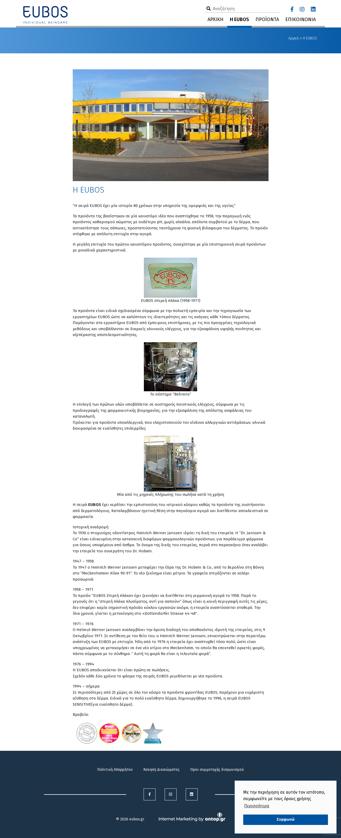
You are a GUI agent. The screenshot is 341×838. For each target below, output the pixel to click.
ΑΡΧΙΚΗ (216, 19)
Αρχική (293, 38)
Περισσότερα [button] (256, 805)
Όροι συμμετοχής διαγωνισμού (217, 769)
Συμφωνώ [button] (286, 819)
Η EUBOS (239, 19)
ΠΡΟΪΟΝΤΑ (267, 19)
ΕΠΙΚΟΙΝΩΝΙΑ (300, 19)
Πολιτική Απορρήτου (115, 769)
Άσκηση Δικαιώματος (161, 769)
